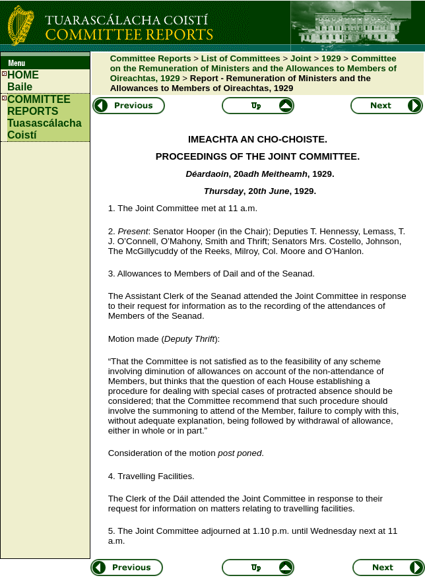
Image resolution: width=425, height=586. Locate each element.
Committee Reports (150, 58)
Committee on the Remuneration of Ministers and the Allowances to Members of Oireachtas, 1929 (253, 68)
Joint (300, 58)
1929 (331, 58)
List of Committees (240, 58)
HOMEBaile (23, 80)
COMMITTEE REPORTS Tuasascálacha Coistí (44, 117)
